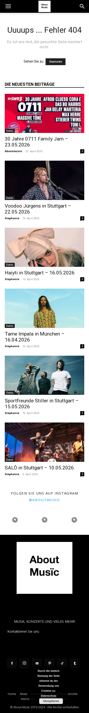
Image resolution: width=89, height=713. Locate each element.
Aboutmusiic (13, 151)
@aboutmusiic (45, 499)
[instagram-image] (15, 520)
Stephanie (12, 218)
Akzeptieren (51, 701)
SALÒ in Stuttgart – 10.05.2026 (39, 468)
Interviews (27, 699)
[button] (8, 6)
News (23, 694)
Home (12, 694)
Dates (9, 130)
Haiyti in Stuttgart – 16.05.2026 (40, 273)
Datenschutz (48, 695)
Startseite (55, 61)
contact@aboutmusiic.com (61, 631)
